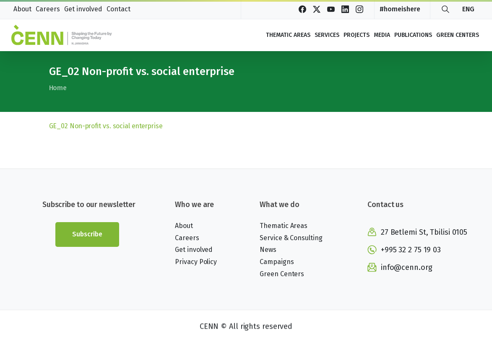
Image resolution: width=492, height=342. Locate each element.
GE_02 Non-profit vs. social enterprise (106, 126)
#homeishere (400, 9)
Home (58, 88)
